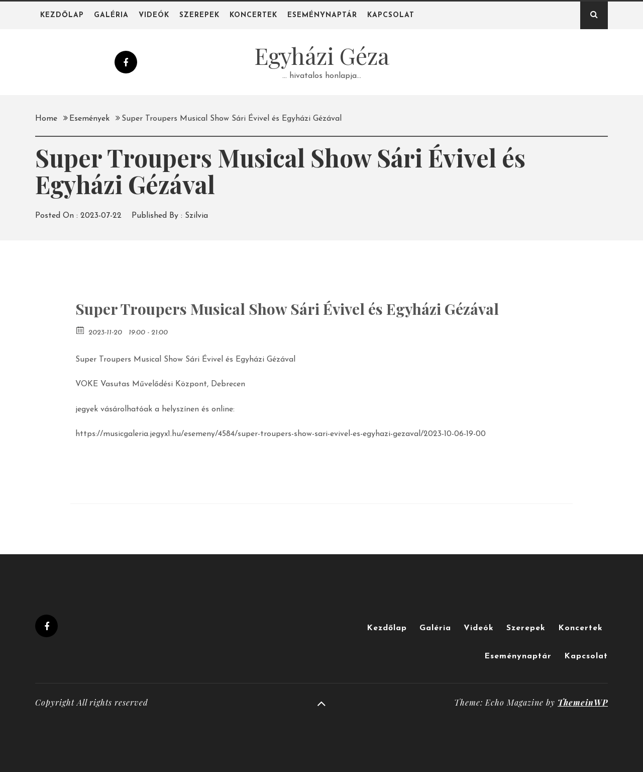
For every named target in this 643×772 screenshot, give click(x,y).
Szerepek (199, 15)
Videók (154, 15)
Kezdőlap (62, 15)
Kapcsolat (390, 15)
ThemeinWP (583, 702)
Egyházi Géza (321, 55)
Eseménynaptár (322, 15)
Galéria (111, 15)
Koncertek (253, 15)
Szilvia (196, 216)
